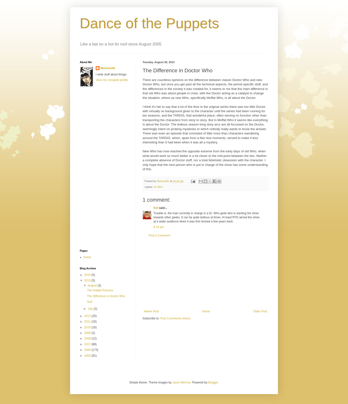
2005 (88, 355)
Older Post (260, 311)
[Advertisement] (205, 273)
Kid (155, 208)
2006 (88, 350)
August (93, 285)
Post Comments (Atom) (175, 318)
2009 (88, 333)
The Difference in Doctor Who (106, 296)
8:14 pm (158, 227)
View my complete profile (112, 80)
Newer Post (151, 311)
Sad (89, 301)
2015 (88, 275)
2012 (88, 316)
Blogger (213, 382)
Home (206, 311)
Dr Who (158, 186)
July (91, 308)
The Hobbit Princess (100, 290)
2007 (88, 344)
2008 (88, 338)
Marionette (108, 68)
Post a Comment (159, 235)
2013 (88, 280)
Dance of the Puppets (149, 23)
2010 (88, 327)
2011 (88, 321)
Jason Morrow (181, 382)
